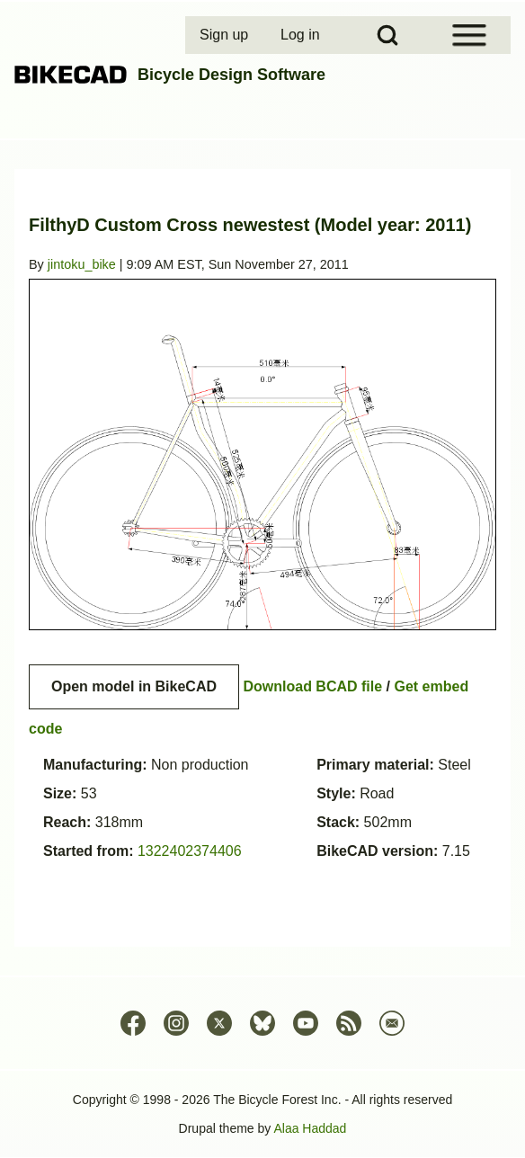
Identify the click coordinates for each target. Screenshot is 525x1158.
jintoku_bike (82, 264)
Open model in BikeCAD (134, 686)
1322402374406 (190, 851)
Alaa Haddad (309, 1128)
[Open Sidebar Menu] (469, 35)
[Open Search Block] (387, 35)
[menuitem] (225, 35)
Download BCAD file (312, 686)
